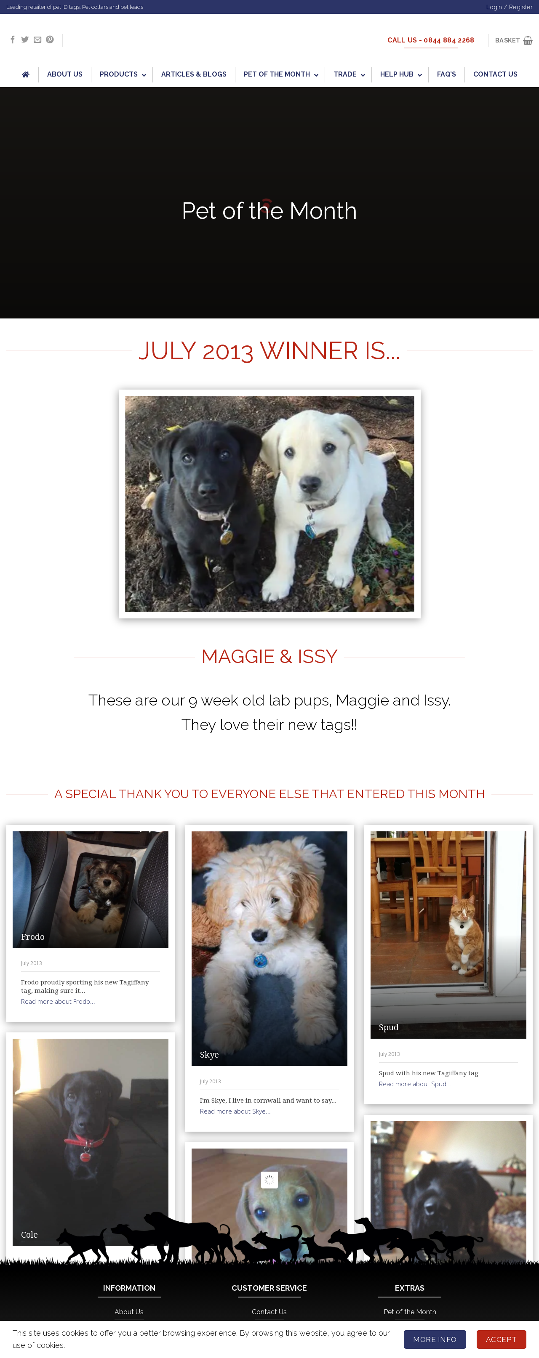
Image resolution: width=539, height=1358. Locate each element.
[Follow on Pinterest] (49, 40)
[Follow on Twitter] (25, 40)
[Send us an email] (37, 40)
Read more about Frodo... (58, 1001)
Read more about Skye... (235, 1111)
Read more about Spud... (415, 1084)
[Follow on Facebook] (12, 40)
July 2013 (31, 963)
